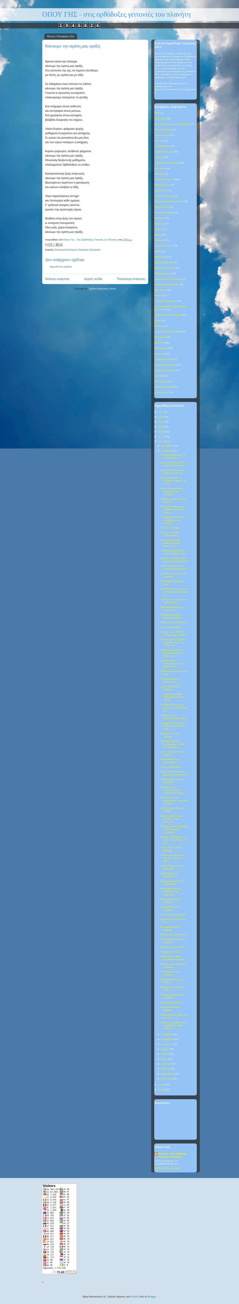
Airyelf (134, 1296)
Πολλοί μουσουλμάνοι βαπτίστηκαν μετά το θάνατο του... (172, 653)
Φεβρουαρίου (168, 1074)
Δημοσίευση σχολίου (61, 266)
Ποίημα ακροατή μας (170, 952)
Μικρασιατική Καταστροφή (167, 279)
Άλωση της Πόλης (163, 129)
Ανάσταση (159, 157)
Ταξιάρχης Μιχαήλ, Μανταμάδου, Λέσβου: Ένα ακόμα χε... (173, 744)
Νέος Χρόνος (160, 290)
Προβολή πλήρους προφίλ (167, 1168)
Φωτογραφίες (160, 381)
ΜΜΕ (157, 251)
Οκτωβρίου (167, 1034)
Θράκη (157, 229)
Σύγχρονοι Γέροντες (164, 370)
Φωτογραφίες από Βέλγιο (172, 947)
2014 (161, 432)
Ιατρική (158, 235)
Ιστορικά (158, 240)
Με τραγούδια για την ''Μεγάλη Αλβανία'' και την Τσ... (173, 481)
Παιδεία (158, 326)
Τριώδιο (158, 376)
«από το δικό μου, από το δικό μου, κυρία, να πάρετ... (172, 858)
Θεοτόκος (159, 218)
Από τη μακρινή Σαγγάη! (172, 914)
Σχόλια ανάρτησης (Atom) (102, 288)
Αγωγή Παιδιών (162, 146)
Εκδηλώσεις (160, 190)
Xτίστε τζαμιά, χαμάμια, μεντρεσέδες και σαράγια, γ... (171, 491)
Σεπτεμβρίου (167, 1039)
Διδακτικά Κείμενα (163, 179)
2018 (161, 417)
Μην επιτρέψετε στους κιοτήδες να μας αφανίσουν (171, 819)
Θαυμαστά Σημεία (163, 212)
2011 (161, 1085)
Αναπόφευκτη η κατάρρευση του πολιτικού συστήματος (172, 790)
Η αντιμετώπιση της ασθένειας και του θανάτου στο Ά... (170, 543)
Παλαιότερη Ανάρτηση (131, 278)
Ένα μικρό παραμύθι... (171, 627)
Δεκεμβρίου (167, 446)
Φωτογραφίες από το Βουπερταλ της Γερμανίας (170, 891)
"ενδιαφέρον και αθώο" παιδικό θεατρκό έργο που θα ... (172, 697)
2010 (161, 1090)
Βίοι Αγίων (159, 168)
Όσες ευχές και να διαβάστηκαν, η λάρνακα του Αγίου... (173, 800)
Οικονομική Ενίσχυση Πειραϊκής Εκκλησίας (77, 249)
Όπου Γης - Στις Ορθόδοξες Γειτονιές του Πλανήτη (172, 1155)
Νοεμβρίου (167, 451)
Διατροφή (159, 174)
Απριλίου (166, 1064)
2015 (161, 427)
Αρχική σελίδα (93, 278)
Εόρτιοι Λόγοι (161, 207)
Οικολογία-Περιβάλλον (165, 301)
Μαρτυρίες (159, 257)
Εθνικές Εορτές (161, 185)
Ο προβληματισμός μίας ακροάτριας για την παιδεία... (172, 520)
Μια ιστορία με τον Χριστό (173, 622)
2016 (161, 422)
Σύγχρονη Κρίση (162, 359)
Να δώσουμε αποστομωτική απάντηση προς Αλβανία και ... (173, 592)
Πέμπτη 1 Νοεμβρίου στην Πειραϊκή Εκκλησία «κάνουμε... (173, 1025)
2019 (161, 412)
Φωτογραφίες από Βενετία (173, 934)
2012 (161, 441)
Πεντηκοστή (160, 337)
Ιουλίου (165, 1049)
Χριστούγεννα (161, 392)
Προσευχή (159, 354)
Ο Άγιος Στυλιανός (169, 528)
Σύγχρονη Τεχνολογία (165, 365)
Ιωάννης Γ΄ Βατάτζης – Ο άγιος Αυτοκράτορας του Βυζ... (173, 840)
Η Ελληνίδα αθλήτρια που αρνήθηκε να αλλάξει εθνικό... (173, 509)
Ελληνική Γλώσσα (163, 196)
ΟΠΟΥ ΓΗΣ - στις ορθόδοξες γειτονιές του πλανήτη (116, 14)
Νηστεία (158, 295)
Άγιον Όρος (160, 118)
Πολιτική (158, 343)
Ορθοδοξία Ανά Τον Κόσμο (167, 315)
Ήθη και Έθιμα (161, 135)
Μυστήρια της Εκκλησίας (166, 284)
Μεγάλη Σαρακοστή (164, 268)
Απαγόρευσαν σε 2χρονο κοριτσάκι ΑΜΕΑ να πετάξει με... (172, 642)
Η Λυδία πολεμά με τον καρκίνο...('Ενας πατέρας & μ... (173, 708)
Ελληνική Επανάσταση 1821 (168, 201)
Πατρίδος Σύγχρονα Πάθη (167, 331)
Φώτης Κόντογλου (163, 387)
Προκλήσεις (160, 348)
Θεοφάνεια (159, 224)
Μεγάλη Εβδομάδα (163, 262)
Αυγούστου (167, 1044)
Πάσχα (157, 320)
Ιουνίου (165, 1054)
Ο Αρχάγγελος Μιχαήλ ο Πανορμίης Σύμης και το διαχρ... (173, 726)
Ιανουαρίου (167, 1079)
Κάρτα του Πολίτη (163, 246)
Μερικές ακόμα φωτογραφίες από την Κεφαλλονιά (172, 663)
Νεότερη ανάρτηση (57, 278)
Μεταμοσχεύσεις (162, 273)
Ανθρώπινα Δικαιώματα (166, 163)
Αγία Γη (158, 141)
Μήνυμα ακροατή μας (171, 1002)
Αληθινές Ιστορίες (163, 152)
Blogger (152, 1296)
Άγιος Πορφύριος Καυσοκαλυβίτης (171, 124)
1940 (157, 113)
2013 (161, 436)
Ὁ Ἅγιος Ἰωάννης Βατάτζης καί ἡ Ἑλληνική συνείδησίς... (174, 829)
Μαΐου (164, 1059)
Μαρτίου (165, 1069)
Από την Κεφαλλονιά (170, 767)
